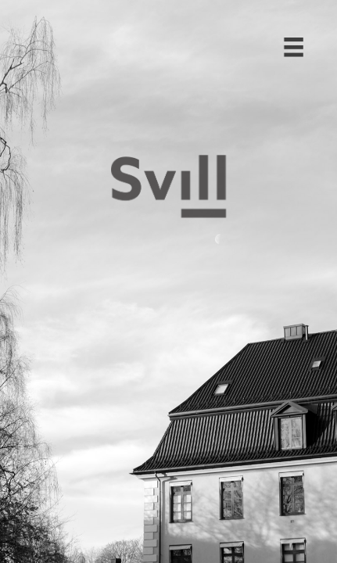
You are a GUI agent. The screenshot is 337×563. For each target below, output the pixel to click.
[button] (286, 35)
